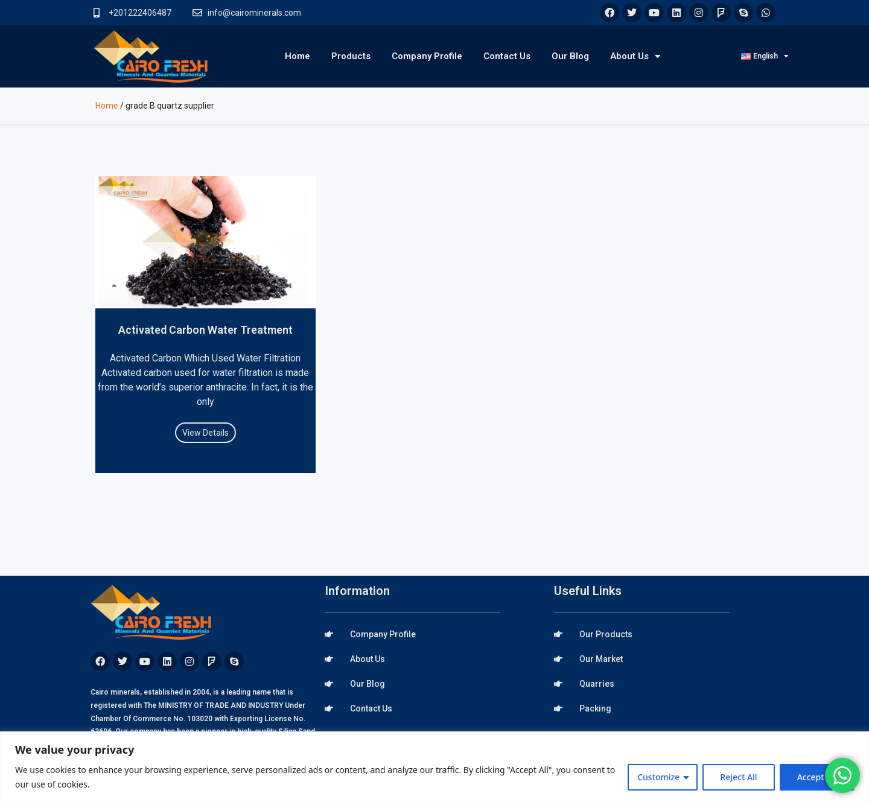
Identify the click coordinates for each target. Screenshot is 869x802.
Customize (658, 777)
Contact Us (506, 56)
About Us (635, 56)
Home (297, 56)
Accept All (816, 777)
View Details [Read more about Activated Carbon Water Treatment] (205, 433)
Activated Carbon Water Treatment (205, 329)
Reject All (738, 777)
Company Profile (427, 56)
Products (351, 56)
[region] (434, 766)
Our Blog (570, 56)
